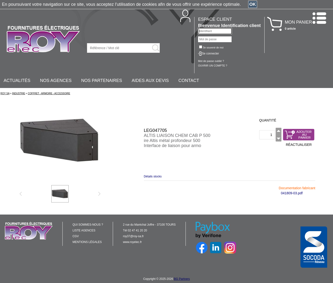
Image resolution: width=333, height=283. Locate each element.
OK (252, 4)
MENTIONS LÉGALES (87, 242)
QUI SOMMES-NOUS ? (88, 224)
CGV (76, 236)
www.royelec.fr (132, 242)
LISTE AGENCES (84, 230)
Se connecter (210, 53)
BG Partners (182, 279)
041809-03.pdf (292, 193)
